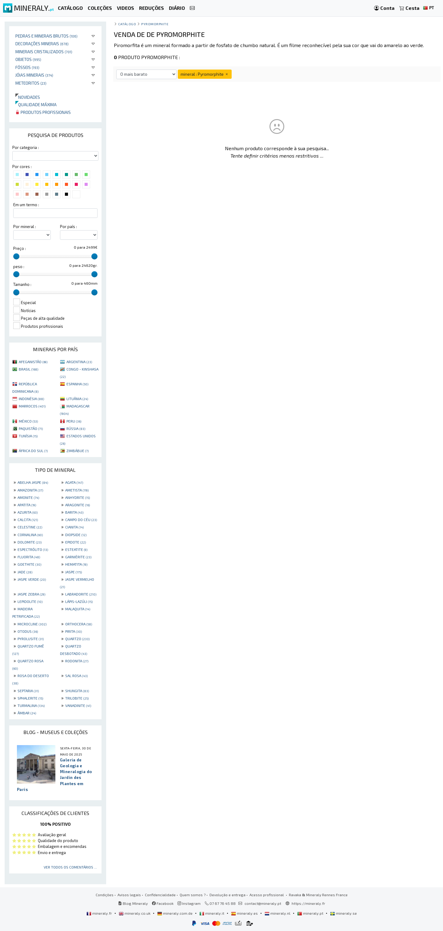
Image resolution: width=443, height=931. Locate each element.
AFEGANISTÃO (33, 361)
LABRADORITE (80, 594)
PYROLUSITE (31, 638)
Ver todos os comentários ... (70, 867)
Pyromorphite (154, 24)
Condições (105, 895)
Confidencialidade (160, 895)
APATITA (27, 505)
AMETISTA (77, 490)
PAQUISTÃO (31, 428)
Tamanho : (22, 284)
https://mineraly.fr (308, 903)
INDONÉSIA (31, 398)
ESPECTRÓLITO (33, 549)
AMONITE (28, 497)
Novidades (27, 97)
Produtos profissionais (43, 112)
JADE (25, 572)
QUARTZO (77, 638)
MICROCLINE (32, 624)
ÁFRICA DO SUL (33, 450)
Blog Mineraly (133, 903)
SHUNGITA (77, 690)
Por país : (68, 226)
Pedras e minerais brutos (46, 35)
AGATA (74, 482)
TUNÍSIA (28, 436)
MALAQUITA (77, 609)
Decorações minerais (42, 43)
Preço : (19, 248)
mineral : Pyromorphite (205, 74)
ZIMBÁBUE (77, 450)
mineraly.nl (278, 913)
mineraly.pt (310, 913)
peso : (18, 266)
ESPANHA (77, 384)
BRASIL (28, 369)
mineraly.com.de (175, 913)
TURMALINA (31, 705)
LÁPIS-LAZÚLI (79, 601)
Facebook (163, 903)
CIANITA (74, 527)
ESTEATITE (76, 549)
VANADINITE (78, 705)
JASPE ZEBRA (31, 594)
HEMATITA (76, 564)
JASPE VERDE (32, 579)
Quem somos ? (193, 895)
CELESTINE (30, 527)
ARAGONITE (77, 505)
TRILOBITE (77, 698)
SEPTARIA (28, 690)
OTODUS (28, 631)
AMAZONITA (30, 490)
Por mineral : (24, 226)
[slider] (16, 256)
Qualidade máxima (36, 104)
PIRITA (73, 631)
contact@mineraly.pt (263, 903)
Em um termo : (26, 204)
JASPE (73, 572)
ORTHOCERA (78, 624)
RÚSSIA (75, 428)
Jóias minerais (34, 75)
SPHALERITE (30, 698)
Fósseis (27, 67)
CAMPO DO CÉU (81, 519)
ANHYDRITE (77, 497)
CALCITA (28, 519)
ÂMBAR (27, 713)
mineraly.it (212, 913)
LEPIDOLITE (30, 601)
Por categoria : (25, 147)
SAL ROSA (76, 675)
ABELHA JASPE (33, 482)
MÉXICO (28, 421)
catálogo (127, 24)
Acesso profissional (267, 895)
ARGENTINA (79, 361)
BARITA (74, 512)
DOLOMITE (30, 542)
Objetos (28, 59)
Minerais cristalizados (43, 51)
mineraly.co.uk (135, 913)
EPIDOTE (75, 542)
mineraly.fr (99, 913)
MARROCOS (32, 406)
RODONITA (76, 661)
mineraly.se (343, 913)
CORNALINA (30, 534)
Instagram (189, 903)
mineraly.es (245, 913)
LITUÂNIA (77, 398)
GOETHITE (29, 564)
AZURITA (28, 512)
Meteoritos (30, 83)
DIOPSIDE (75, 534)
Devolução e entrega (227, 895)
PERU (73, 421)
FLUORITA (29, 557)
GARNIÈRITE (78, 557)
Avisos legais (129, 895)
